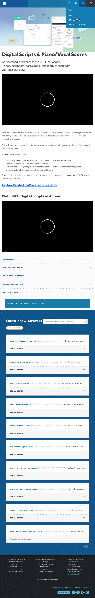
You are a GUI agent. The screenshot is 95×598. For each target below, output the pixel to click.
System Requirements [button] (13, 284)
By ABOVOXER (15, 362)
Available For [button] (9, 259)
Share (7, 251)
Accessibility (85, 587)
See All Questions (14, 328)
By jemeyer (15, 341)
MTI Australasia (77, 24)
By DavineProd (16, 404)
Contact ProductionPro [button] (14, 276)
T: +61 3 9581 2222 (74, 574)
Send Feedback (64, 592)
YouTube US (74, 592)
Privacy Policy (69, 587)
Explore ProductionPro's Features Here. (29, 185)
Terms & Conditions (57, 587)
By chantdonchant (18, 531)
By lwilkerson (16, 447)
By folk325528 (16, 510)
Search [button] (82, 3)
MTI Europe (74, 20)
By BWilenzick (16, 489)
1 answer (16, 349)
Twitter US (83, 592)
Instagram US (87, 592)
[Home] (14, 3)
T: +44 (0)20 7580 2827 (46, 569)
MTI (70, 15)
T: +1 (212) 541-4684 (16, 569)
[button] (75, 3)
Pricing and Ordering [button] (13, 267)
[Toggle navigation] (4, 3)
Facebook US (78, 592)
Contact (77, 587)
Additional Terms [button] (11, 292)
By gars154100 (16, 383)
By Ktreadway (16, 468)
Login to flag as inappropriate (52, 341)
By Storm (14, 426)
